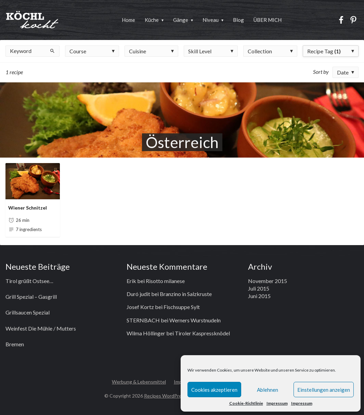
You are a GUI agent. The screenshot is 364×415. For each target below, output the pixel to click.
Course (77, 51)
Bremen (14, 344)
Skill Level (199, 51)
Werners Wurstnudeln (195, 320)
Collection (260, 51)
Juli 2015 (258, 288)
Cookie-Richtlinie (246, 403)
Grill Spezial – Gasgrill (31, 296)
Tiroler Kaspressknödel (202, 333)
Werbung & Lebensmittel (139, 382)
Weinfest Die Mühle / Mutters (40, 328)
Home (128, 20)
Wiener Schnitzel (27, 208)
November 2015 (267, 281)
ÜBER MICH (268, 20)
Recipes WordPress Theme (173, 396)
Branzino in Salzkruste (186, 294)
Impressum (277, 403)
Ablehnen (267, 390)
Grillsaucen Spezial (27, 312)
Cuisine (137, 51)
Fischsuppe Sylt (182, 307)
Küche (152, 20)
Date (343, 72)
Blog (238, 20)
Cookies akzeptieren (214, 390)
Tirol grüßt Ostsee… (29, 281)
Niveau (211, 20)
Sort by (321, 71)
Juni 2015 (259, 296)
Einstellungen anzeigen (323, 390)
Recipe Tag (324, 51)
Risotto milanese (165, 281)
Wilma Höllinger (146, 333)
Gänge (180, 20)
